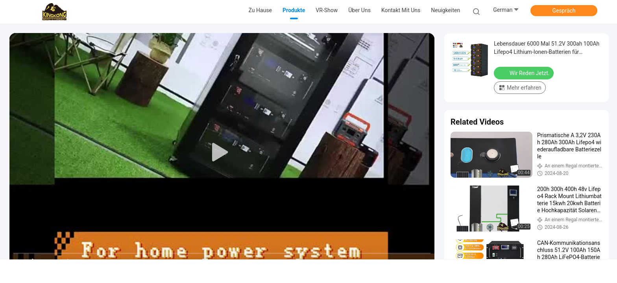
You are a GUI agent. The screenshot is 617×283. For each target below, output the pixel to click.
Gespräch (563, 10)
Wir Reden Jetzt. (524, 73)
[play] (222, 152)
